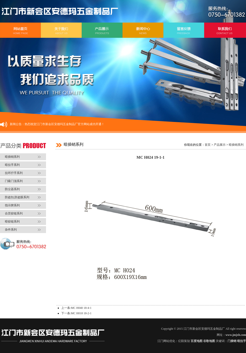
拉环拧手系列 (14, 173)
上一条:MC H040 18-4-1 (76, 308)
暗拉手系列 (12, 165)
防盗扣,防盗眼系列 (17, 197)
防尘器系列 (12, 189)
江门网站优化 (166, 341)
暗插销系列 (12, 156)
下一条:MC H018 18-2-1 (76, 313)
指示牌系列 (12, 205)
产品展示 (220, 144)
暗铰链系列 (12, 221)
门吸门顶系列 (14, 181)
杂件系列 (11, 229)
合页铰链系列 (14, 213)
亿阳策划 (184, 341)
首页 (208, 144)
